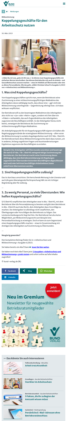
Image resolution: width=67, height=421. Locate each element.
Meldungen (14, 12)
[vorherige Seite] (3, 11)
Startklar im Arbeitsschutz (38, 382)
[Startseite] (6, 11)
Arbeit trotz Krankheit (36, 365)
